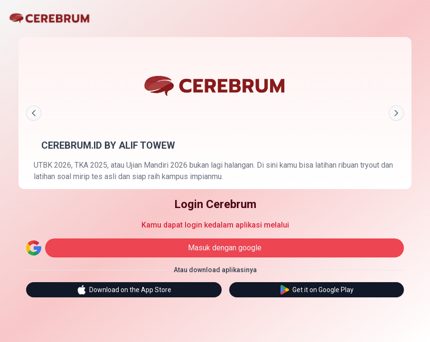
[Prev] (33, 113)
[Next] (396, 113)
